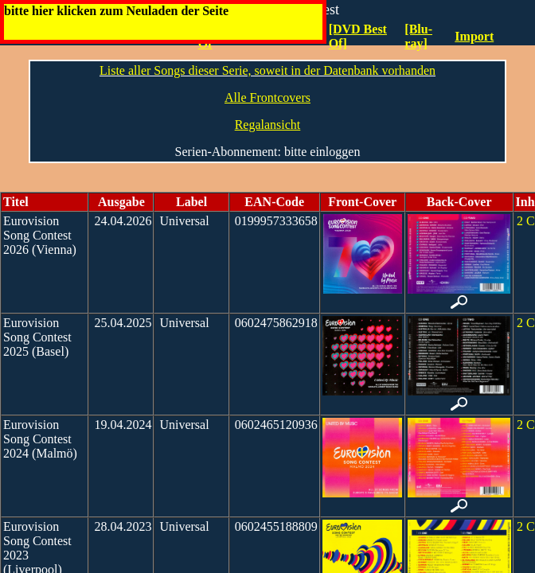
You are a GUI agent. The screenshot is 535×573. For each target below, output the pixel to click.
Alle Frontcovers (267, 97)
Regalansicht (268, 124)
